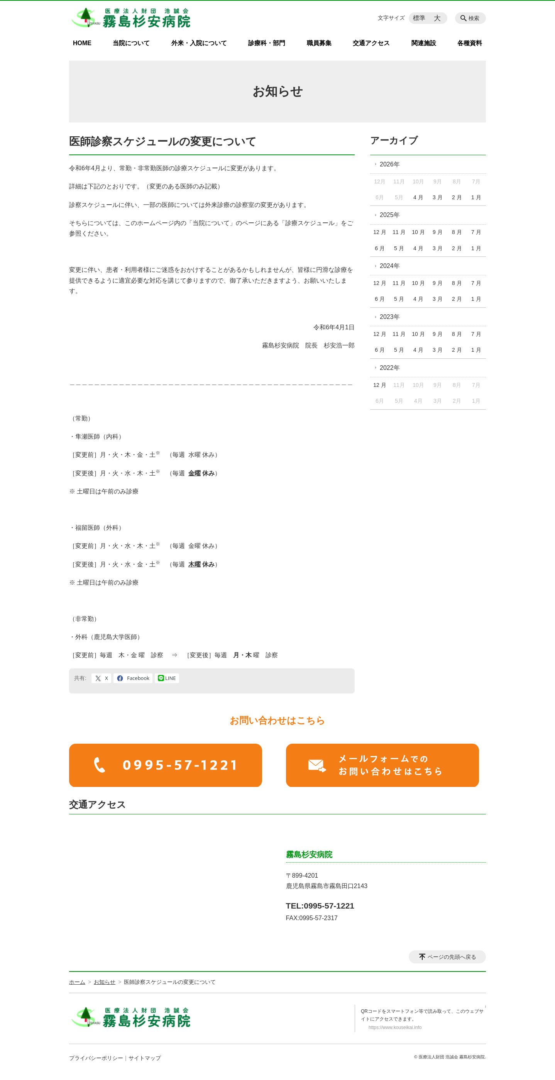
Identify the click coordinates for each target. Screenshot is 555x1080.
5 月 (399, 248)
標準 (419, 18)
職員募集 (319, 43)
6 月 (380, 248)
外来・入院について (199, 43)
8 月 (457, 232)
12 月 (379, 232)
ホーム (77, 982)
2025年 (390, 215)
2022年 (390, 368)
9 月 (438, 232)
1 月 (476, 197)
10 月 (418, 232)
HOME (82, 43)
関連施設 (423, 43)
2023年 (390, 317)
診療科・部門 (266, 43)
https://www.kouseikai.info (395, 1027)
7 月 (476, 232)
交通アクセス (371, 43)
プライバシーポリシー (96, 1058)
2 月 (457, 197)
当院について (131, 43)
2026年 (390, 164)
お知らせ (104, 982)
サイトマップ (145, 1058)
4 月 (418, 197)
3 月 (438, 197)
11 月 (399, 232)
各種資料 (469, 43)
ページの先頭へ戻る (452, 957)
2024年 (390, 266)
